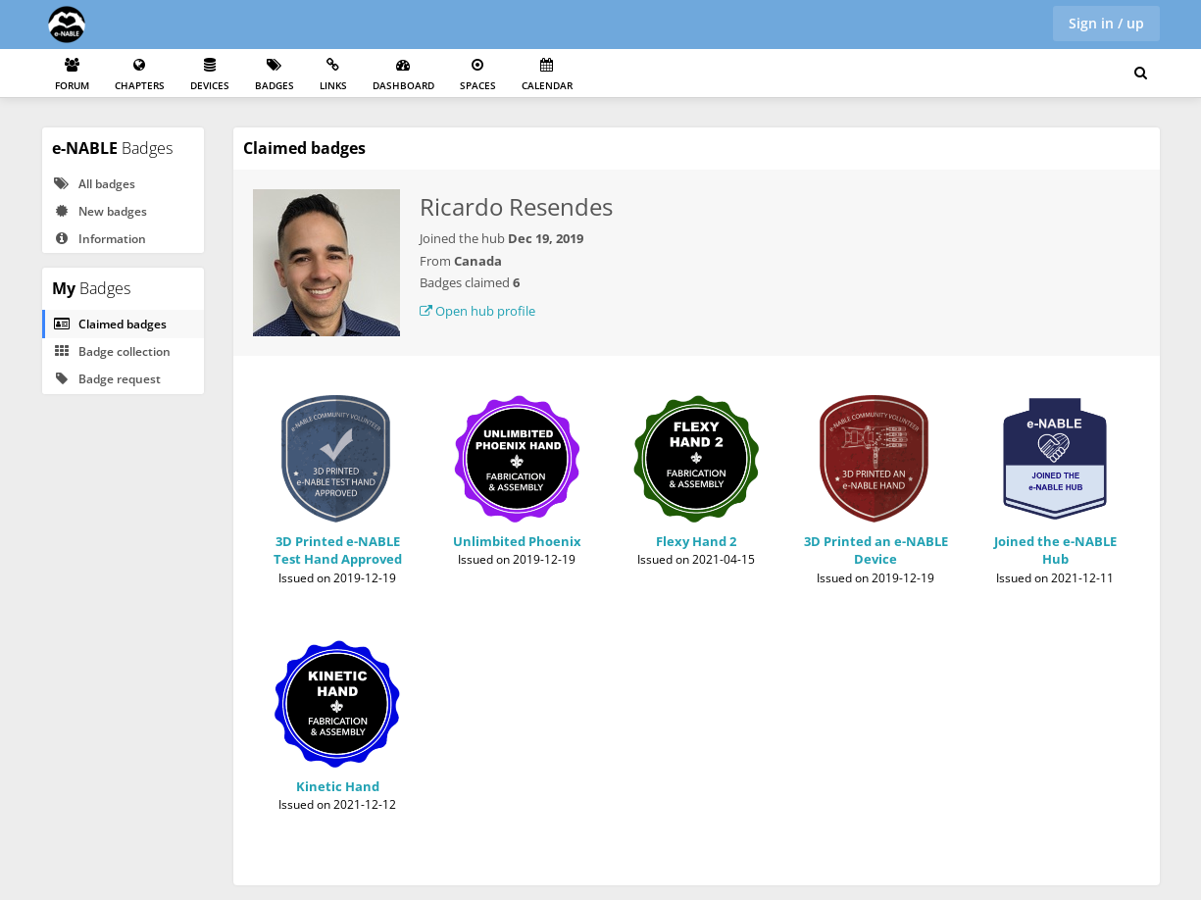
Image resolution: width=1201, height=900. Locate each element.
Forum (72, 75)
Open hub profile (477, 311)
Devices (209, 75)
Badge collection (112, 351)
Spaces (478, 75)
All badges (94, 183)
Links (333, 75)
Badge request (107, 379)
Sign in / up (1106, 23)
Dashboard (403, 75)
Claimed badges (110, 324)
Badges (274, 75)
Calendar (547, 75)
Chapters (140, 75)
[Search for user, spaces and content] (1141, 73)
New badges (100, 211)
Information (99, 238)
